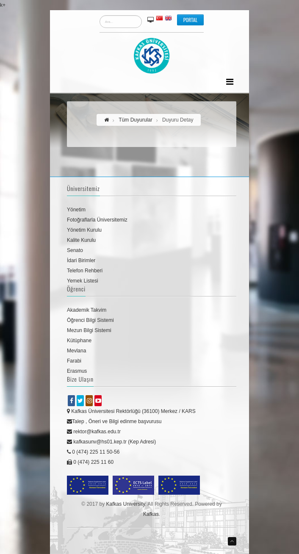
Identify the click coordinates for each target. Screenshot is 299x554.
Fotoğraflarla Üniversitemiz (97, 220)
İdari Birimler (81, 260)
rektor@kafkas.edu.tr (94, 432)
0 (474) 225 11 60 (90, 462)
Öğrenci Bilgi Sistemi (90, 320)
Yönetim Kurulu (84, 230)
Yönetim (76, 210)
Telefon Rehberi (84, 271)
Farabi (74, 361)
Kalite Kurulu (81, 240)
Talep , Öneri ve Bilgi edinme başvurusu (114, 421)
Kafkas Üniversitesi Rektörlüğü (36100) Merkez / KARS (131, 411)
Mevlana (76, 351)
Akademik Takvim (86, 310)
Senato (75, 250)
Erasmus (77, 371)
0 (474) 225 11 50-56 (93, 452)
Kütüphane (79, 340)
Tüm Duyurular (135, 120)
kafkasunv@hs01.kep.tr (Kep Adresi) (111, 442)
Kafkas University (125, 504)
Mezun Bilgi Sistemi (89, 330)
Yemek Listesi (82, 281)
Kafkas (151, 514)
